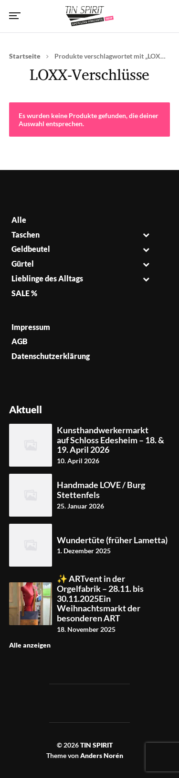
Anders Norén (101, 755)
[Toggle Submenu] (146, 235)
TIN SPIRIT (96, 745)
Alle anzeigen (30, 645)
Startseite (25, 56)
